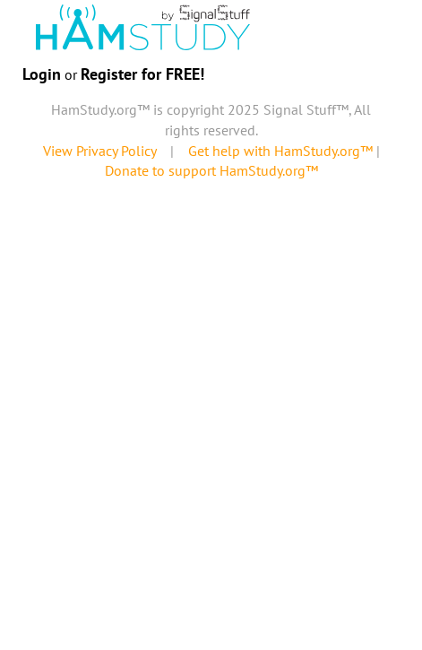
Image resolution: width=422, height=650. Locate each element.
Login (41, 74)
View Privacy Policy (99, 151)
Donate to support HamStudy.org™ (211, 170)
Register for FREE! (142, 74)
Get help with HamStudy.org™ (280, 151)
